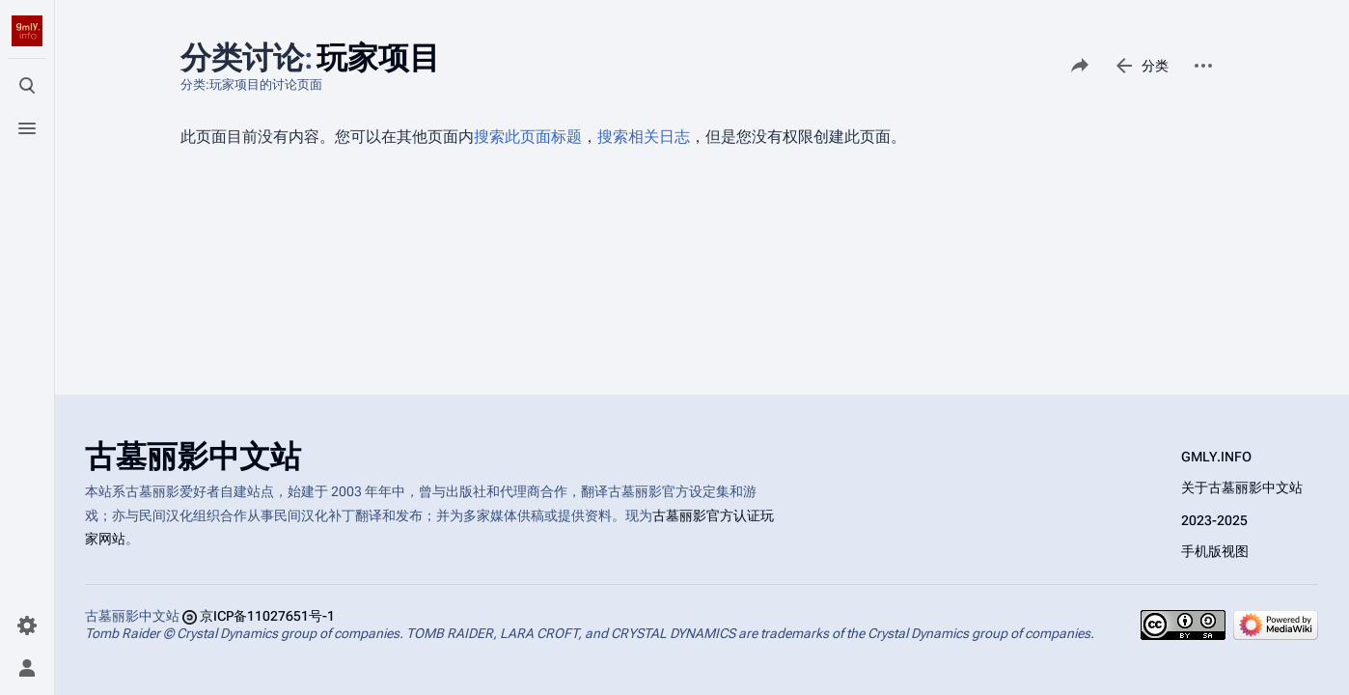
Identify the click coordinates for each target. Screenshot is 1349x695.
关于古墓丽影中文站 (1242, 487)
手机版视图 (1215, 551)
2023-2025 (1214, 520)
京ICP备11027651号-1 (267, 616)
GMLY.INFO (1216, 456)
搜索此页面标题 (528, 136)
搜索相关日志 (643, 136)
